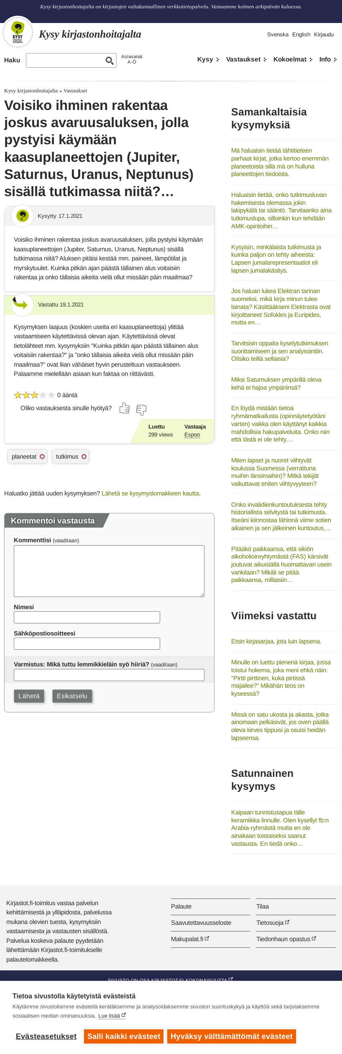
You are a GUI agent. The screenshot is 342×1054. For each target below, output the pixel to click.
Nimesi (24, 606)
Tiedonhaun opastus (283, 938)
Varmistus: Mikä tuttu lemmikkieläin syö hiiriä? (81, 664)
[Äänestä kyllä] (125, 408)
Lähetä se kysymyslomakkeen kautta (150, 493)
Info (325, 59)
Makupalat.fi (187, 938)
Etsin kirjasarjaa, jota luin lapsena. (276, 641)
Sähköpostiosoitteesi (44, 633)
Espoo (192, 434)
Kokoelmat (289, 59)
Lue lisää (109, 1016)
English (301, 34)
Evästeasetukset (46, 1036)
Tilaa (262, 906)
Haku (12, 60)
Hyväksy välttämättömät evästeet (232, 1036)
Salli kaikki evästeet (124, 1036)
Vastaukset (243, 59)
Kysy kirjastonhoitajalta (31, 90)
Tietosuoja (269, 922)
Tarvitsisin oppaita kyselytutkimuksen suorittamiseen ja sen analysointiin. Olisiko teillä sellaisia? (279, 350)
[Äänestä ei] (140, 410)
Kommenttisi (32, 540)
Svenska (277, 34)
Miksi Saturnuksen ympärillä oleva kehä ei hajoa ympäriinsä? (276, 383)
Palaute (181, 906)
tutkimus (67, 456)
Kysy (205, 59)
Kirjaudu (324, 34)
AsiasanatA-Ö (131, 59)
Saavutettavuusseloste (201, 922)
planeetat (24, 456)
